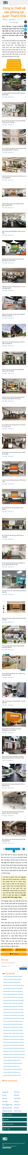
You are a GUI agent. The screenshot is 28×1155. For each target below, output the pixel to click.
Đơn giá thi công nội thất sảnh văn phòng (13, 1009)
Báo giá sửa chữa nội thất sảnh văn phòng (14, 1039)
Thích (4, 19)
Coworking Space (19, 69)
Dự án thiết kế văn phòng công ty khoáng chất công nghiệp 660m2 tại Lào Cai (14, 149)
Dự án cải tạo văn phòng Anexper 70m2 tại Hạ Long (14, 481)
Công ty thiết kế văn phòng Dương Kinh (13, 1063)
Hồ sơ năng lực (8, 1115)
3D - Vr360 (7, 1129)
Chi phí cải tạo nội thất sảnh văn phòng (13, 1021)
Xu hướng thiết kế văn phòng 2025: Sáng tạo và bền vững (13, 94)
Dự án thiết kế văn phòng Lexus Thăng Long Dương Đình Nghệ (13, 674)
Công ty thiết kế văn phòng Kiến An (12, 1072)
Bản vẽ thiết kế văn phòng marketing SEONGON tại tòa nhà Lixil (11, 729)
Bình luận (12, 19)
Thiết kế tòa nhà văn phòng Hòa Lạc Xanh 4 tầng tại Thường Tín (13, 342)
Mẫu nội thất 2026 (9, 1124)
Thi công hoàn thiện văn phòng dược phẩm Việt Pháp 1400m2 (13, 646)
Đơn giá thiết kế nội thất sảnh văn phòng (13, 994)
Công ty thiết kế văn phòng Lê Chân (12, 1075)
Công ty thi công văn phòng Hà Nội (12, 982)
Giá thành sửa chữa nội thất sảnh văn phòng (14, 1054)
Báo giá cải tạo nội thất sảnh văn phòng (13, 1024)
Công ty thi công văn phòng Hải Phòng (13, 976)
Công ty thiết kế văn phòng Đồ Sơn (12, 1060)
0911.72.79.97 (7, 949)
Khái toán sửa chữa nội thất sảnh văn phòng (14, 1051)
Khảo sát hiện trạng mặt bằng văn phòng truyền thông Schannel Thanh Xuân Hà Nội (13, 757)
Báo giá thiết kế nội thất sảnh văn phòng (13, 991)
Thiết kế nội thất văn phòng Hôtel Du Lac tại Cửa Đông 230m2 (13, 287)
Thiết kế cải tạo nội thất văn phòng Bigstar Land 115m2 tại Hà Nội (13, 370)
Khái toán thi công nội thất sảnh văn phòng (14, 1015)
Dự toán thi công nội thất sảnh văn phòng (13, 1012)
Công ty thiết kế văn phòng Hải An (12, 1066)
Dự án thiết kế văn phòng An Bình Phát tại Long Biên (13, 536)
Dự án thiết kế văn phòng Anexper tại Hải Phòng (12, 508)
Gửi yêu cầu (14, 954)
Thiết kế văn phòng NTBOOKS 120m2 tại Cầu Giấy (13, 232)
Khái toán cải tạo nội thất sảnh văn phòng (13, 1033)
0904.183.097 (20, 949)
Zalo (25, 29)
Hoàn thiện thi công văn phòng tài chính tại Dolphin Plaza (13, 785)
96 (23, 849)
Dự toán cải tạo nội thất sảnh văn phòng (13, 1030)
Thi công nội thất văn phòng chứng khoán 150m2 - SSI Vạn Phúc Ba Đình (13, 812)
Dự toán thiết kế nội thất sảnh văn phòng (13, 997)
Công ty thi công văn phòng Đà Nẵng (12, 979)
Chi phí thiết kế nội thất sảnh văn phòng (13, 988)
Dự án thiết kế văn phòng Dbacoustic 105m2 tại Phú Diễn (13, 453)
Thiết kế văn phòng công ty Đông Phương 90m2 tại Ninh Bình (13, 204)
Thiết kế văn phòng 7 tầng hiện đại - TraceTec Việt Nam (14, 702)
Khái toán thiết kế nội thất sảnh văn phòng (14, 1000)
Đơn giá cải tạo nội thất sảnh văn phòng (13, 1027)
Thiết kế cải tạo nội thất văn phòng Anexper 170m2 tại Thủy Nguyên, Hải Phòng (13, 398)
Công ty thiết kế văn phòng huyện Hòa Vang (14, 1057)
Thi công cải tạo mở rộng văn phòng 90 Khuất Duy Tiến (14, 591)
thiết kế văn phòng (11, 857)
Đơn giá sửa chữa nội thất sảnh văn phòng (14, 1045)
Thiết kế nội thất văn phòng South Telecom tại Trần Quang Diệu (14, 177)
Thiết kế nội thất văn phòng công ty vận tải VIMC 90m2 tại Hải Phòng (13, 259)
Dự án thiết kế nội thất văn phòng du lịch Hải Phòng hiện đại (13, 840)
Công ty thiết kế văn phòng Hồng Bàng (13, 1069)
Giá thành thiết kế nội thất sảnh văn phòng (14, 985)
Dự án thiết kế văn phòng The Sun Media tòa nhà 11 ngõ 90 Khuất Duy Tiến (13, 563)
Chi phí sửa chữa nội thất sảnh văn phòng (13, 1042)
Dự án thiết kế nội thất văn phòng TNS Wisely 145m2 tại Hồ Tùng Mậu (13, 121)
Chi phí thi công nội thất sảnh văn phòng (13, 1003)
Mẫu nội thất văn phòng (14, 60)
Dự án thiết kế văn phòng (14, 62)
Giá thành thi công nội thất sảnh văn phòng (14, 1018)
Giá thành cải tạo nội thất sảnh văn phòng (13, 1036)
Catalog (6, 1119)
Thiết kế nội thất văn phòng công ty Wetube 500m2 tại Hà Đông (13, 315)
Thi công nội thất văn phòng (14, 65)
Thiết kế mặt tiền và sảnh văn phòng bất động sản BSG (14, 619)
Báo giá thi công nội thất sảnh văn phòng (13, 1006)
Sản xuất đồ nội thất (8, 69)
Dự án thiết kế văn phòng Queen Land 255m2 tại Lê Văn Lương (13, 425)
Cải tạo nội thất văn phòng (13, 67)
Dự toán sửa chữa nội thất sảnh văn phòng (14, 1048)
